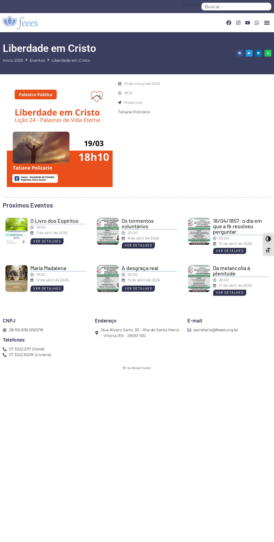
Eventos (37, 60)
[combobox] (236, 6)
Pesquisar (192, 5)
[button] (266, 22)
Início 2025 (13, 60)
